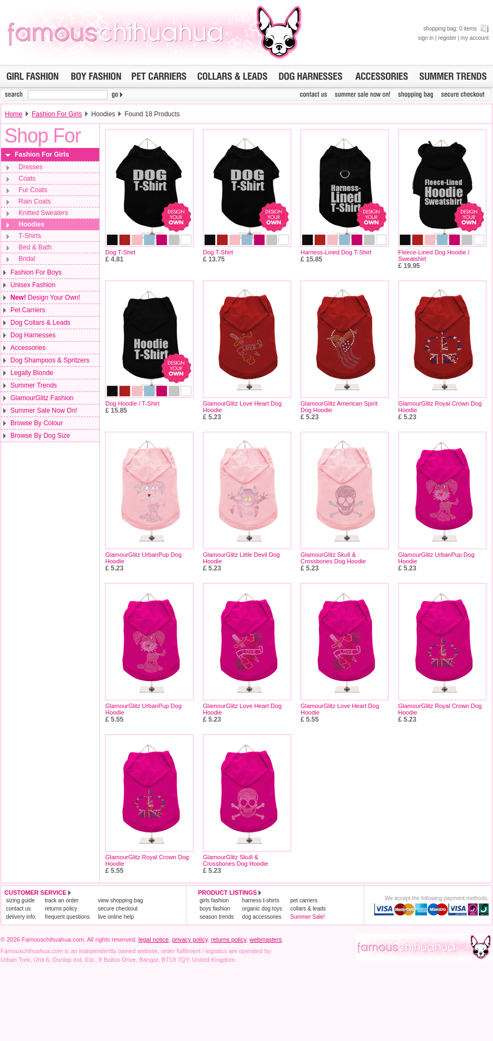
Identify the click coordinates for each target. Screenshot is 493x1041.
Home (13, 114)
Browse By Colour (36, 423)
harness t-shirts (260, 900)
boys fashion (215, 909)
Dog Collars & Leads (40, 322)
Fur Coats (33, 190)
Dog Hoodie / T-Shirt (132, 403)
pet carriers (303, 900)
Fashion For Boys (36, 272)
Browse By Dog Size (40, 435)
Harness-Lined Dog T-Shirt (335, 252)
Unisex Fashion (33, 285)
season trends (217, 917)
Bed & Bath (35, 247)
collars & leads (308, 909)
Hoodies (31, 224)
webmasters (266, 939)
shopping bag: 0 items (456, 29)
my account (475, 38)
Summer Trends (33, 385)
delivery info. (21, 917)
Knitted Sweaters (43, 213)
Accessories (28, 348)
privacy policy (189, 939)
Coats (27, 178)
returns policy (61, 909)
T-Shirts (30, 236)
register (447, 38)
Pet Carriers (27, 310)
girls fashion (214, 900)
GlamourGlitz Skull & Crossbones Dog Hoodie (333, 557)
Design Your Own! (45, 297)
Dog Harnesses (33, 335)
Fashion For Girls (57, 114)
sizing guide (20, 900)
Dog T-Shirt (120, 252)
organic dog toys (262, 909)
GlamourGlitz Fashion (42, 398)
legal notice (154, 939)
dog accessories (261, 917)
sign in (426, 38)
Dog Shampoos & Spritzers (49, 360)
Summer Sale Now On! (43, 410)
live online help (116, 917)
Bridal (27, 259)
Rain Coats (35, 201)
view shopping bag (120, 900)
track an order (62, 900)
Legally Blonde (31, 373)
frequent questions (67, 917)
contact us (18, 909)
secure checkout (117, 909)
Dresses (31, 167)
